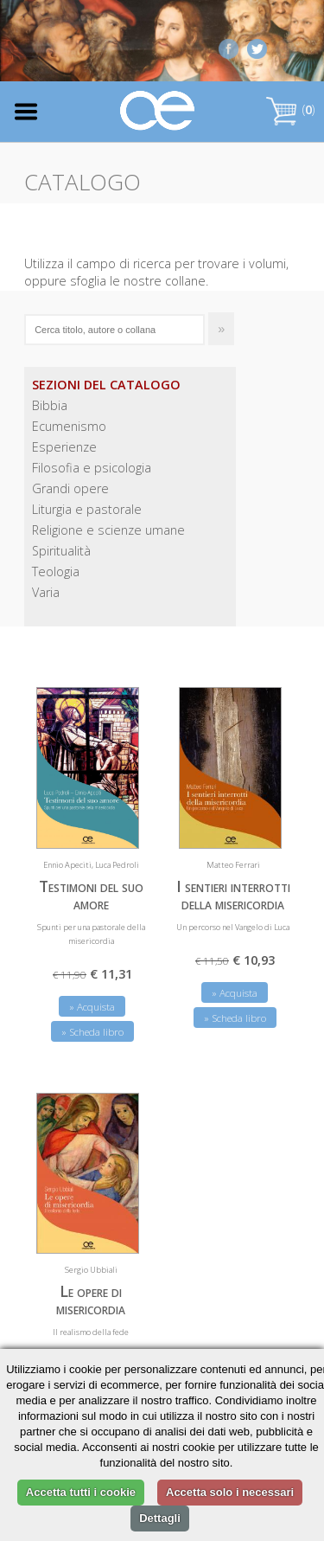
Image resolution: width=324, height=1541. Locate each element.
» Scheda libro (92, 1031)
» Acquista (92, 1006)
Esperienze (64, 447)
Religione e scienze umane (108, 530)
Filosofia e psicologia (91, 467)
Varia (46, 592)
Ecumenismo (69, 426)
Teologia (55, 571)
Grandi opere (70, 488)
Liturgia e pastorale (87, 509)
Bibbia (49, 405)
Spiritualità (61, 551)
